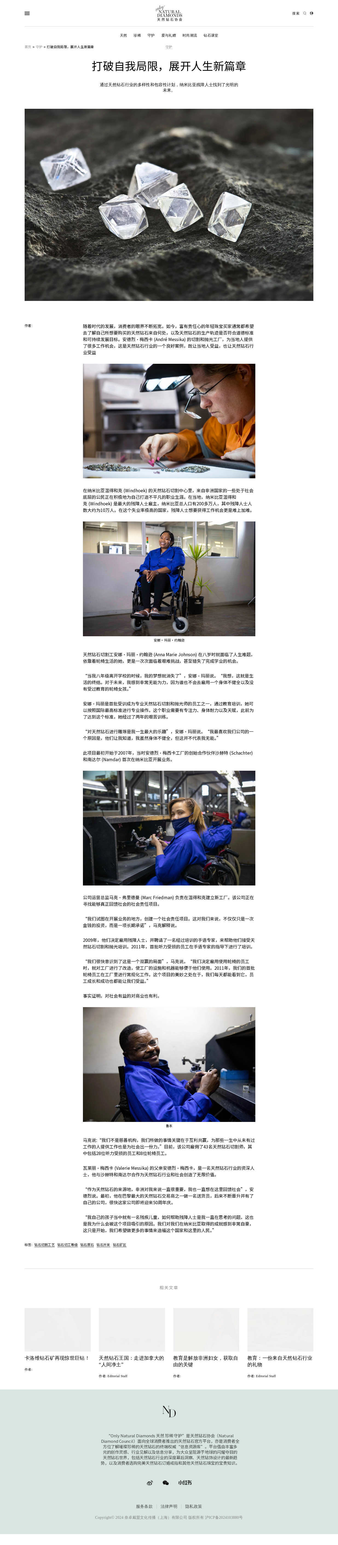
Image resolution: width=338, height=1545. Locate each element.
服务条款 (144, 1516)
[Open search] (299, 13)
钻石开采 (103, 1244)
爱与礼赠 (168, 35)
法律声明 (169, 1516)
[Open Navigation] (38, 13)
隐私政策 (193, 1516)
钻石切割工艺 (44, 1244)
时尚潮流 (190, 35)
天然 (123, 35)
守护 (151, 35)
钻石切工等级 (67, 1244)
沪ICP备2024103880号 (224, 1528)
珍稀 (137, 35)
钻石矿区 (119, 1244)
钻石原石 (87, 1244)
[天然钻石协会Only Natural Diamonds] (169, 13)
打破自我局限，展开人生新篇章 (70, 46)
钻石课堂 (211, 35)
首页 (28, 46)
